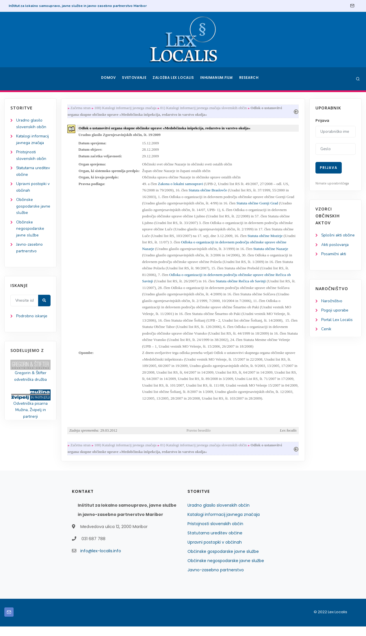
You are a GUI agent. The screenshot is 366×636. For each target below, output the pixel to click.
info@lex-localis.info (100, 560)
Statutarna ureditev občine (214, 542)
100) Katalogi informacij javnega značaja (127, 108)
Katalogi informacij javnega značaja (223, 524)
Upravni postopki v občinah (214, 552)
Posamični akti (334, 254)
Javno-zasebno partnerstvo (215, 579)
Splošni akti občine (338, 235)
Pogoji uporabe (335, 311)
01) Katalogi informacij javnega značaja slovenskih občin (204, 108)
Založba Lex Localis (174, 79)
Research (250, 79)
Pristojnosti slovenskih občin (215, 533)
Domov (108, 79)
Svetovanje (135, 79)
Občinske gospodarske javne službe (28, 208)
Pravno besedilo (199, 439)
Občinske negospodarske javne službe (30, 231)
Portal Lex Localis (337, 321)
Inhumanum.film (217, 79)
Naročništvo (332, 302)
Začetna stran (82, 108)
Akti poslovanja (335, 245)
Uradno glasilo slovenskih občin (218, 515)
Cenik (326, 330)
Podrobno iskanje (32, 320)
